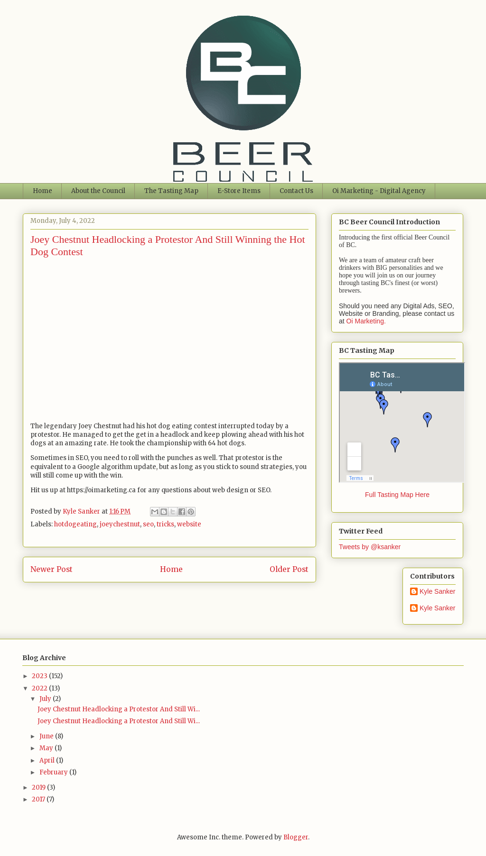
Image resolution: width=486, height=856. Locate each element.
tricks (165, 524)
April (47, 760)
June (47, 736)
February (54, 772)
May (47, 748)
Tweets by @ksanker (370, 547)
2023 (40, 676)
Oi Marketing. (366, 321)
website (189, 524)
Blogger (295, 837)
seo (148, 524)
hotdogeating (75, 524)
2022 (40, 688)
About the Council (98, 191)
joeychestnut (120, 524)
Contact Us (296, 191)
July (46, 699)
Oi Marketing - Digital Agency (379, 191)
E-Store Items (239, 191)
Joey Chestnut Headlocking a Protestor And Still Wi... (118, 709)
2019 (39, 787)
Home (42, 191)
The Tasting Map (171, 191)
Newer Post (51, 569)
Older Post (289, 569)
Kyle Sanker (437, 591)
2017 (39, 799)
